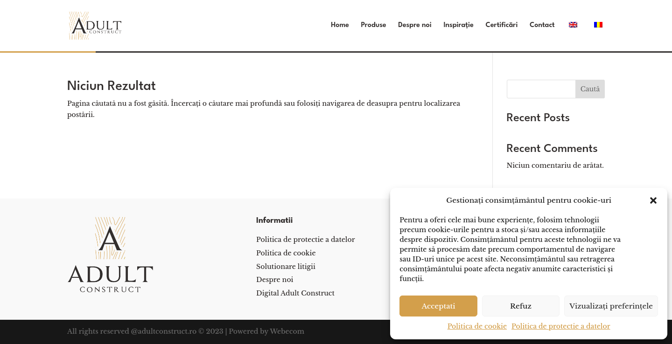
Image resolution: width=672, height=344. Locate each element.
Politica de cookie (477, 326)
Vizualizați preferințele (611, 306)
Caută (590, 89)
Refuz (521, 306)
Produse (373, 25)
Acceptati (438, 306)
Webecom (287, 331)
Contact (542, 25)
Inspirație (458, 25)
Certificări (501, 25)
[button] (653, 200)
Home (340, 25)
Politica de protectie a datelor (560, 326)
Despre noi (414, 25)
